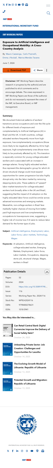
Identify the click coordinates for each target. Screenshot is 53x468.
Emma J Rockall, (10, 57)
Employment (37, 231)
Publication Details (26, 271)
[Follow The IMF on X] (4, 5)
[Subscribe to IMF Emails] (26, 4)
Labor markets (29, 235)
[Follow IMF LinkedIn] (10, 5)
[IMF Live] (7, 18)
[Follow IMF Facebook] (6, 5)
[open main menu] (48, 6)
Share (38, 70)
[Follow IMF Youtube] (19, 5)
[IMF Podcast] (23, 4)
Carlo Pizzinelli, (30, 54)
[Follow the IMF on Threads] (16, 5)
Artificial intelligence (20, 231)
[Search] (48, 13)
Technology (42, 235)
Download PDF (16, 70)
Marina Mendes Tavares (28, 57)
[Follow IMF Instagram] (13, 5)
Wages (14, 238)
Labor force (16, 235)
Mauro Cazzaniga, (14, 54)
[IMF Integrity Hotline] (4, 11)
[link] (34, 70)
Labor (46, 231)
